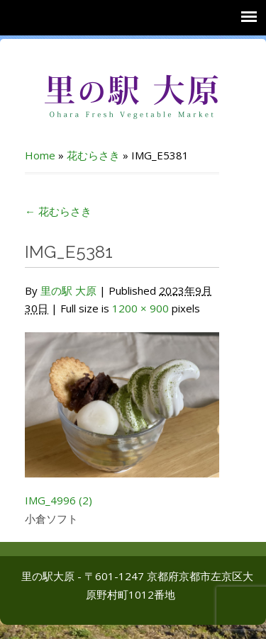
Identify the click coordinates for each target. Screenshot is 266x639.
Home (40, 155)
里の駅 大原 (68, 290)
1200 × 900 (140, 308)
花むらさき (93, 155)
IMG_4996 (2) (58, 500)
